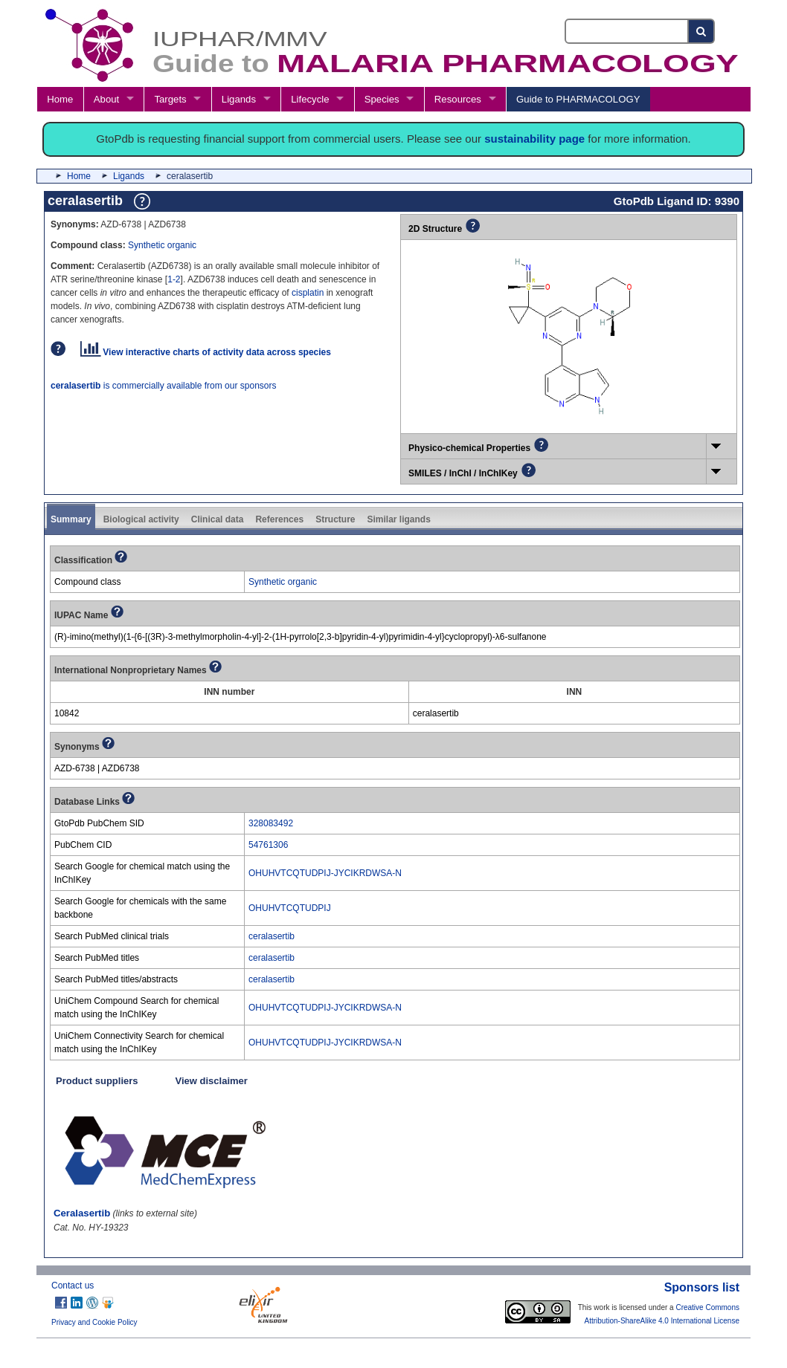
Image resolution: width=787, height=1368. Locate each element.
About (106, 99)
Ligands (239, 99)
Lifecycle (310, 99)
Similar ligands (398, 519)
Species (381, 99)
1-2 (173, 279)
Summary (71, 519)
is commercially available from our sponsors (163, 385)
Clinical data (217, 519)
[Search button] (702, 31)
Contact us (72, 1285)
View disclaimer (212, 1080)
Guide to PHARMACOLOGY (578, 99)
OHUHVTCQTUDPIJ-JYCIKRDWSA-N (325, 873)
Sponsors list (701, 1287)
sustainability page (534, 138)
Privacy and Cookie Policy (94, 1322)
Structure (335, 519)
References (279, 519)
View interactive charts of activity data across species (205, 352)
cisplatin (308, 293)
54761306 (268, 845)
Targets (170, 99)
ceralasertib (271, 936)
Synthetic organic (162, 245)
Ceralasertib (82, 1213)
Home (60, 99)
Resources (457, 99)
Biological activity (141, 519)
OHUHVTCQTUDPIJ (289, 908)
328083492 (270, 823)
